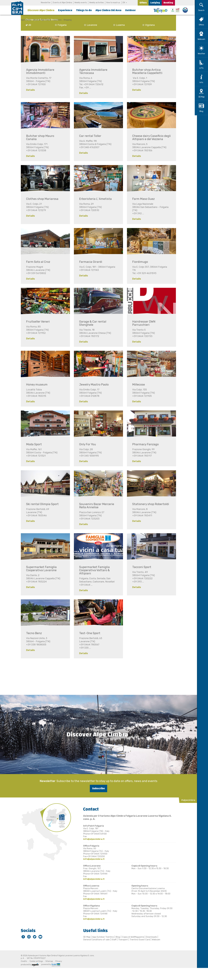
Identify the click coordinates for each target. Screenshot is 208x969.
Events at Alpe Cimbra (62, 2)
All (28, 25)
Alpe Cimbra (25, 20)
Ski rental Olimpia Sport (41, 504)
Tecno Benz (33, 633)
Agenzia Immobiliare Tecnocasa (92, 71)
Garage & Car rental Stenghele (91, 323)
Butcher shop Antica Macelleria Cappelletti (146, 71)
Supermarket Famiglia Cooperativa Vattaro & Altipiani (93, 570)
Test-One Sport (88, 633)
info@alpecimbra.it (92, 839)
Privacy (57, 961)
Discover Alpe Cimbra (41, 10)
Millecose (137, 384)
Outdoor (130, 10)
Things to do (84, 10)
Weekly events (80, 2)
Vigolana (149, 25)
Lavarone (91, 25)
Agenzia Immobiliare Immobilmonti (39, 71)
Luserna (119, 25)
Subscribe (97, 788)
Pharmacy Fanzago (144, 444)
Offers (143, 2)
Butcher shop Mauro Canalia (39, 137)
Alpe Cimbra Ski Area (108, 10)
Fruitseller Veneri (37, 321)
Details (29, 89)
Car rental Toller (89, 136)
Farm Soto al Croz (37, 262)
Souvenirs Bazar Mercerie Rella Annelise (95, 505)
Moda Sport (33, 444)
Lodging (155, 2)
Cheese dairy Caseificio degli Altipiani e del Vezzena (150, 137)
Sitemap (48, 961)
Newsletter (46, 2)
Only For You (86, 444)
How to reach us (113, 2)
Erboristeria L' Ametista (94, 199)
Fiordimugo (139, 262)
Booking (168, 2)
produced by (29, 964)
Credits (23, 961)
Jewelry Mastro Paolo (93, 384)
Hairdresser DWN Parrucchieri (142, 323)
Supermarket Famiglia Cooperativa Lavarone (40, 568)
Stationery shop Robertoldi (149, 504)
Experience (65, 10)
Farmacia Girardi (89, 262)
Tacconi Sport (140, 567)
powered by (49, 964)
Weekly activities (96, 2)
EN (124, 2)
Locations (56, 20)
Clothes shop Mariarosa (41, 199)
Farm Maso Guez (142, 199)
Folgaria (61, 25)
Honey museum (35, 384)
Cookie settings (35, 961)
